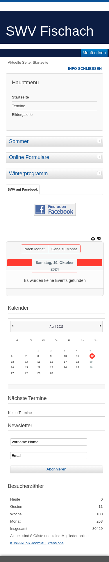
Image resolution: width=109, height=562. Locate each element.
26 (91, 367)
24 (65, 367)
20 (12, 367)
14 (26, 361)
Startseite (20, 97)
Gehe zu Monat (64, 249)
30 (51, 373)
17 (65, 361)
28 (26, 373)
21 (26, 367)
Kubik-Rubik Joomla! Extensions (37, 543)
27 (12, 373)
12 (92, 356)
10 (65, 356)
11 (77, 356)
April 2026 (56, 326)
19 (91, 361)
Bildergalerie (22, 114)
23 (51, 367)
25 (77, 367)
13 (12, 361)
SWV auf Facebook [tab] (23, 189)
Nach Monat (34, 249)
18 (77, 361)
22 (38, 367)
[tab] (100, 141)
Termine (18, 106)
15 (38, 361)
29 (38, 373)
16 (51, 361)
